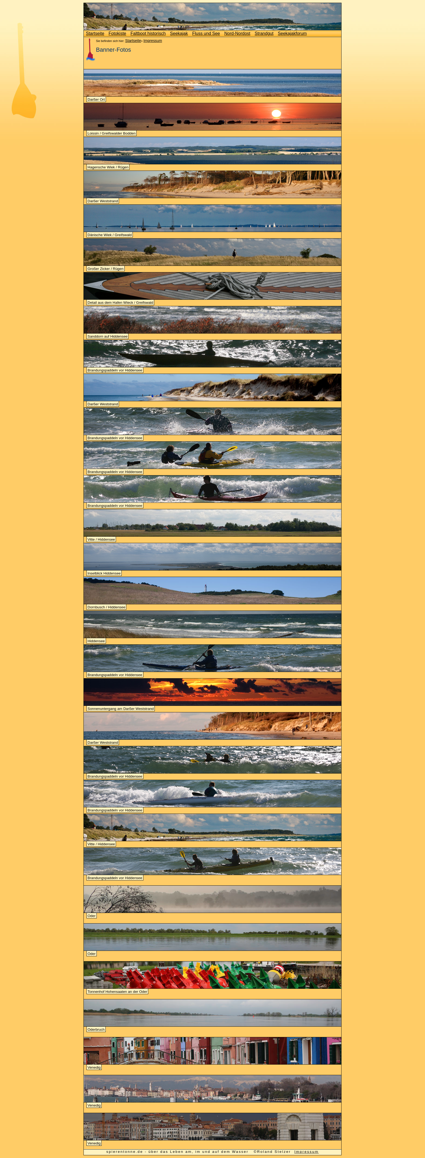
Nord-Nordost (237, 33)
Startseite (95, 33)
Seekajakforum (292, 33)
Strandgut (264, 33)
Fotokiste (117, 33)
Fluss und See (206, 33)
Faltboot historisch (148, 33)
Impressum (152, 40)
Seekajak (179, 33)
